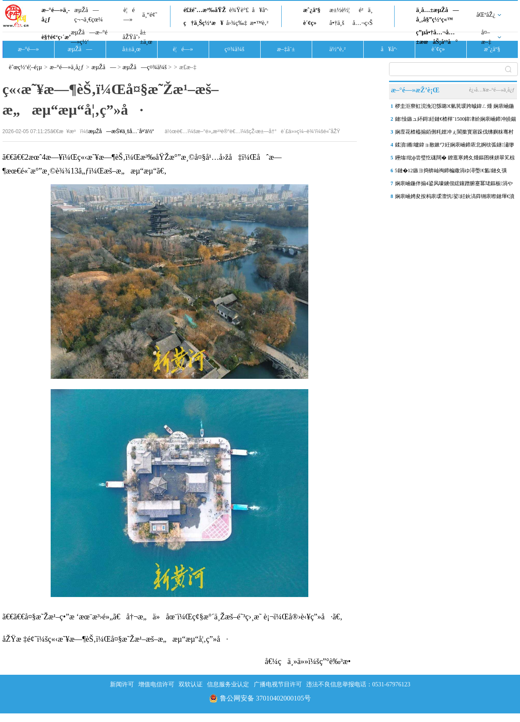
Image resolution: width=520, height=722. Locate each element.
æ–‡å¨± (286, 49)
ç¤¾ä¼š (234, 49)
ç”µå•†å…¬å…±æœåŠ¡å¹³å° (437, 37)
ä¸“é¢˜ (149, 15)
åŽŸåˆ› (131, 37)
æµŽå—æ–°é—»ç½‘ (89, 37)
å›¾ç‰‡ (236, 23)
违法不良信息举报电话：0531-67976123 (358, 684)
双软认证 (191, 684)
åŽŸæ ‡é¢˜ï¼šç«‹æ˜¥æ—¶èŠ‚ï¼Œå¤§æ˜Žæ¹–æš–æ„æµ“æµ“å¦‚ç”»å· (115, 639)
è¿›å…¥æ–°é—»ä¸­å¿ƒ (491, 90)
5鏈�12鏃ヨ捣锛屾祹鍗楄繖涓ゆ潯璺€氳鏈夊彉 (451, 171)
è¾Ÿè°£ (239, 10)
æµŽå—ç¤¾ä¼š (144, 67)
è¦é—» (129, 15)
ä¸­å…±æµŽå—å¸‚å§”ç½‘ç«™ (437, 15)
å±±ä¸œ (146, 37)
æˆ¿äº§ (311, 10)
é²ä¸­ (365, 10)
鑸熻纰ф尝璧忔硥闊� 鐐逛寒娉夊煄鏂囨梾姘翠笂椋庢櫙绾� (455, 159)
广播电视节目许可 (278, 684)
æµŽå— (79, 49)
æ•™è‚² (259, 23)
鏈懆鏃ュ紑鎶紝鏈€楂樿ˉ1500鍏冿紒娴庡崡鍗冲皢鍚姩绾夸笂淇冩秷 (456, 120)
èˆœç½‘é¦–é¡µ (25, 67)
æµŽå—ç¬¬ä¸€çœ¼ (88, 15)
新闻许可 (122, 684)
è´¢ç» (312, 23)
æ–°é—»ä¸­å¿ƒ (56, 15)
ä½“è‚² (337, 49)
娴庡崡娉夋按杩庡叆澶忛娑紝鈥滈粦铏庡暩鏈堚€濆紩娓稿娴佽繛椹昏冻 (455, 198)
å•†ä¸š (336, 23)
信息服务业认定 (228, 684)
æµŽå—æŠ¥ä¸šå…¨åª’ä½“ (121, 131)
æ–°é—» (28, 49)
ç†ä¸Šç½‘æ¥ (203, 23)
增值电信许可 (156, 684)
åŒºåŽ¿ (486, 15)
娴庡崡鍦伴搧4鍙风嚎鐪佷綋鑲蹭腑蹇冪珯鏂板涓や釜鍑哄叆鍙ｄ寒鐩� (454, 185)
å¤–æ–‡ (486, 37)
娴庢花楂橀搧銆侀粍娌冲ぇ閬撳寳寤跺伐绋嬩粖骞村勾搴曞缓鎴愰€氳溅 (454, 133)
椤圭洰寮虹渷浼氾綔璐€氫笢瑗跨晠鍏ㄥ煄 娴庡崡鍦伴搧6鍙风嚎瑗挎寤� (454, 108)
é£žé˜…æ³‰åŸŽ (204, 10)
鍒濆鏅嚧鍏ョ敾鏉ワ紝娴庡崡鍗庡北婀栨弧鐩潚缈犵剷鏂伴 (454, 146)
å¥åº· (260, 10)
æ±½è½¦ (339, 10)
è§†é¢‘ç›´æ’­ (56, 37)
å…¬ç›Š (363, 23)
